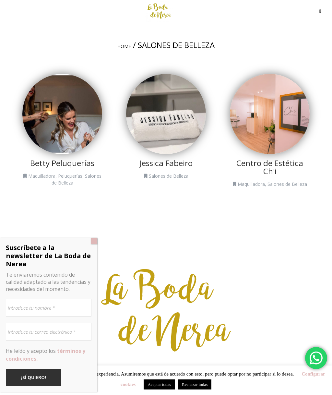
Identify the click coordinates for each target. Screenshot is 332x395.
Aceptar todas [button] (159, 384)
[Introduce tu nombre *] (48, 308)
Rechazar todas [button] (195, 384)
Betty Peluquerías (62, 163)
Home (124, 46)
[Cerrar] (94, 241)
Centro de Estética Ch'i (269, 167)
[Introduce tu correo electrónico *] (48, 332)
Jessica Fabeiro (166, 163)
